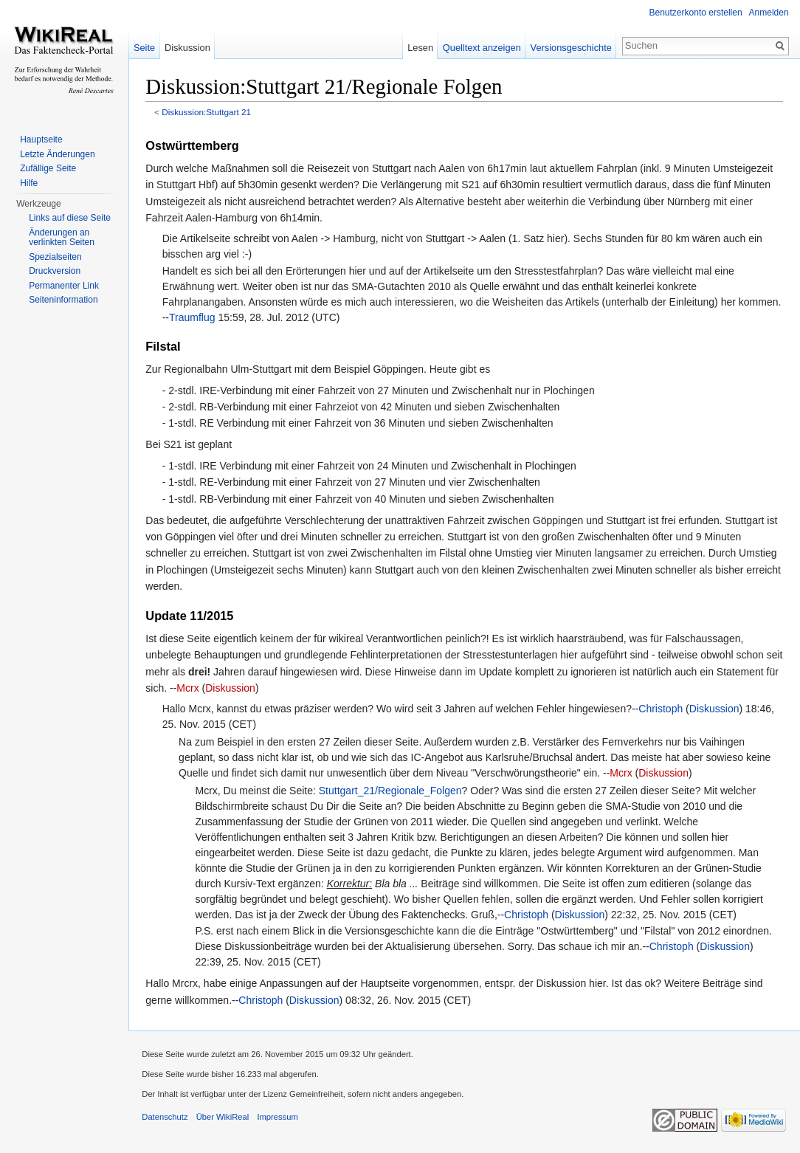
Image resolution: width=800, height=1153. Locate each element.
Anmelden (768, 12)
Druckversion (54, 271)
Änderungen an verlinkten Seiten (61, 237)
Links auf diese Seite (70, 218)
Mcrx (255, 689)
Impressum (280, 1119)
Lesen (419, 47)
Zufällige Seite (48, 168)
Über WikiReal (225, 1119)
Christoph (663, 709)
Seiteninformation (63, 300)
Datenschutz (167, 1119)
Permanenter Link (64, 285)
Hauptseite (41, 139)
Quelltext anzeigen (481, 47)
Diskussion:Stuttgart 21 (209, 112)
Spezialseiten (55, 257)
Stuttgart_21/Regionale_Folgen (392, 791)
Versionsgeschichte (569, 47)
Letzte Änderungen (57, 154)
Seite (145, 47)
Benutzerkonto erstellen (695, 12)
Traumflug (240, 318)
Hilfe (29, 183)
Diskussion (298, 689)
